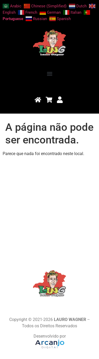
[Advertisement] (49, 210)
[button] (49, 73)
